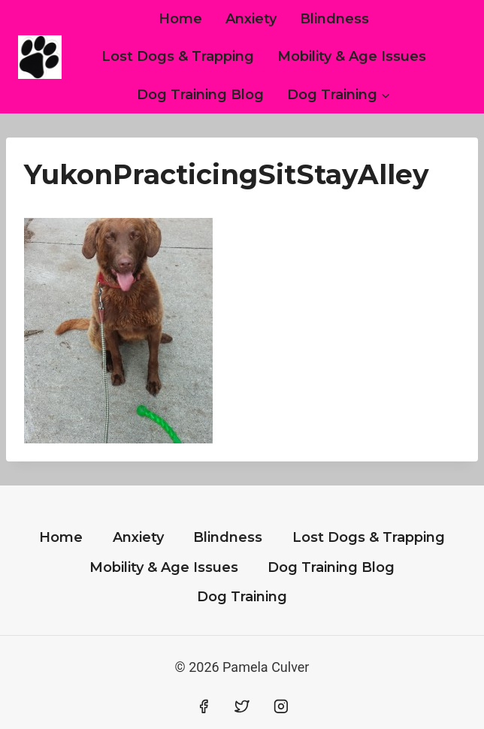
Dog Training (242, 596)
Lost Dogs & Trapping (177, 56)
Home (180, 19)
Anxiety (251, 19)
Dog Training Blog (200, 94)
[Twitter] (242, 706)
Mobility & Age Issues (351, 56)
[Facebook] (204, 706)
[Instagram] (281, 706)
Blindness (334, 19)
